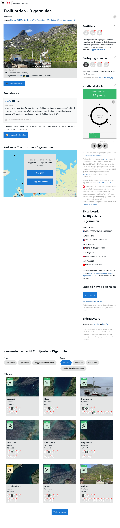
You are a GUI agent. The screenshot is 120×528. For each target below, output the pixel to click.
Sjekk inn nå (90, 295)
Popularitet (92, 363)
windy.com (86, 174)
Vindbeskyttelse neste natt (73, 368)
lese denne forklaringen (93, 155)
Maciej (19, 76)
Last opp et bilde (14, 83)
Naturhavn (10, 363)
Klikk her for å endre (104, 183)
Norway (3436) (16, 20)
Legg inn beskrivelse (16, 135)
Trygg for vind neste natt (44, 363)
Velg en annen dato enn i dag (93, 301)
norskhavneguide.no (20, 3)
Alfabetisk (79, 363)
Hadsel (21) (55, 20)
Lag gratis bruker (40, 182)
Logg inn (40, 173)
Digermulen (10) (69, 20)
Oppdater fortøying (106, 77)
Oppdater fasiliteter (98, 49)
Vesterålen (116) (43, 20)
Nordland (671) (30, 20)
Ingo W (8, 101)
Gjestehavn (24, 363)
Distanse (66, 363)
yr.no (105, 159)
